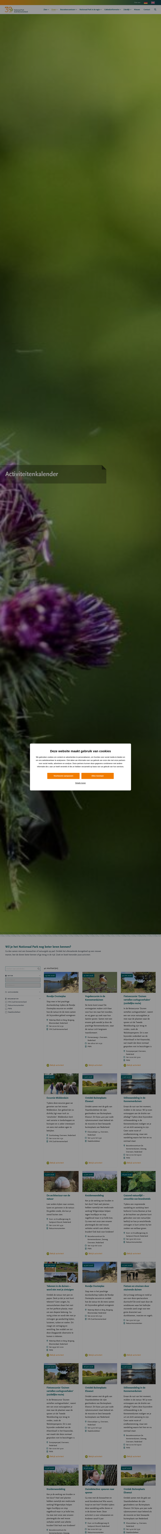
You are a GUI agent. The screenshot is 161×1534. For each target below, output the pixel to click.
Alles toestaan (98, 776)
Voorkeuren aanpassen (63, 776)
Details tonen (80, 783)
